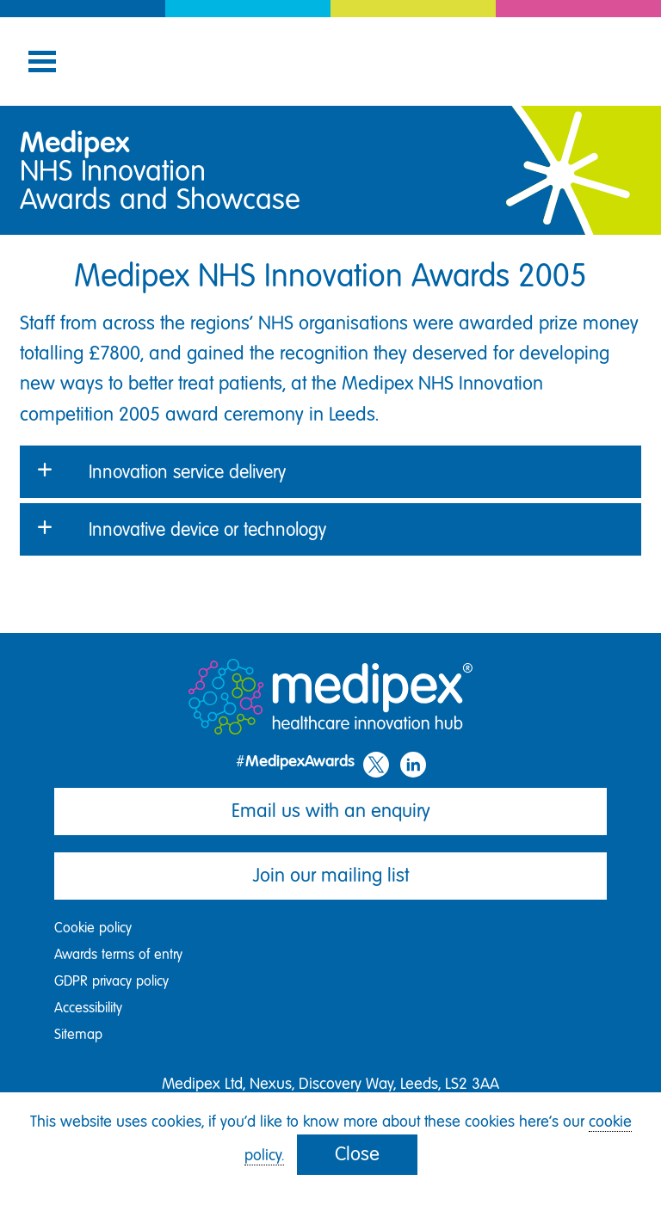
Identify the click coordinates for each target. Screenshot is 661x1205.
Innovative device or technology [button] (207, 529)
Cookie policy (93, 927)
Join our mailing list (331, 875)
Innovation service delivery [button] (187, 472)
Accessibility (88, 1007)
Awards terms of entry (118, 954)
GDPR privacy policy (111, 981)
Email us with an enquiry (331, 810)
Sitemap (78, 1034)
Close (357, 1153)
